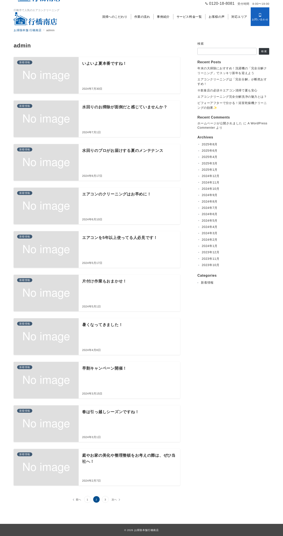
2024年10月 (211, 188)
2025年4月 (210, 157)
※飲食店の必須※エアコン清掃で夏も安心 (227, 90)
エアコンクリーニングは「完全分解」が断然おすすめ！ (232, 82)
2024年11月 (211, 182)
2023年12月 (211, 252)
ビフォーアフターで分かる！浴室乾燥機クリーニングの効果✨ (232, 105)
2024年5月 (210, 220)
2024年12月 (211, 176)
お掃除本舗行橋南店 (146, 530)
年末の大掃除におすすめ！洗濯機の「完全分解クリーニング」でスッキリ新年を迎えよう (232, 71)
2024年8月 (210, 201)
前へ (78, 499)
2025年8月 (210, 144)
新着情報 (207, 282)
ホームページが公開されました (219, 123)
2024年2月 (210, 239)
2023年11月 (211, 258)
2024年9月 (210, 195)
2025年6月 (210, 150)
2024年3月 (210, 233)
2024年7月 (210, 208)
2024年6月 (210, 214)
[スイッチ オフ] (260, 16)
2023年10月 (211, 265)
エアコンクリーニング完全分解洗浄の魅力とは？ (232, 96)
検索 (200, 43)
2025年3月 (210, 163)
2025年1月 (210, 169)
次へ (114, 499)
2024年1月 (210, 246)
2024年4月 (210, 227)
